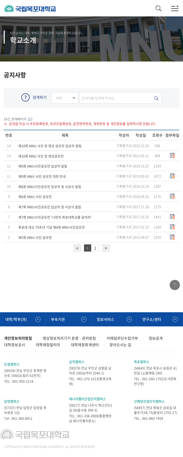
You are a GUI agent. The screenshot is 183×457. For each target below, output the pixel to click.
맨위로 (175, 285)
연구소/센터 (151, 319)
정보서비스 (105, 319)
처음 (77, 248)
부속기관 (58, 319)
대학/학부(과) (16, 319)
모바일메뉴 (175, 8)
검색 (158, 8)
